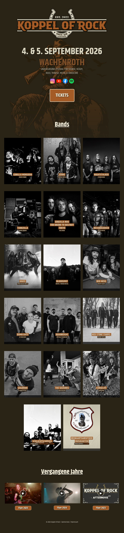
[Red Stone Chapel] (101, 321)
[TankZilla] (22, 214)
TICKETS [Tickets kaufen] (62, 95)
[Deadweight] (61, 321)
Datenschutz (65, 522)
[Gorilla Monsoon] (22, 161)
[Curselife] (101, 374)
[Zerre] (61, 161)
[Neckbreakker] (101, 214)
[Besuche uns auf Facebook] (65, 81)
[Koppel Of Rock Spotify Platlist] (71, 81)
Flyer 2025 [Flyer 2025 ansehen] (23, 508)
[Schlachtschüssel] (42, 427)
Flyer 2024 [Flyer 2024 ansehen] (62, 508)
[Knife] (22, 267)
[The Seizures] (61, 374)
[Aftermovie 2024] (62, 493)
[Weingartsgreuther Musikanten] (81, 427)
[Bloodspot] (61, 267)
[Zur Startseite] (62, 39)
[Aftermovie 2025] (23, 493)
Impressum (74, 522)
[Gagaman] (22, 374)
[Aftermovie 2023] (101, 493)
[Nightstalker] (101, 161)
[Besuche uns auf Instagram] (52, 81)
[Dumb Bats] (22, 321)
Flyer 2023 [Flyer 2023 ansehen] (101, 508)
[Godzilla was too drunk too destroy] (61, 214)
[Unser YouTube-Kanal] (58, 81)
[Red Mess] (101, 267)
